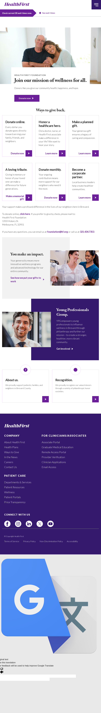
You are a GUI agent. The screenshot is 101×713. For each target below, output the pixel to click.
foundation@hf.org (57, 231)
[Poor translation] (1, 670)
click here (25, 213)
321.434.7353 (87, 231)
